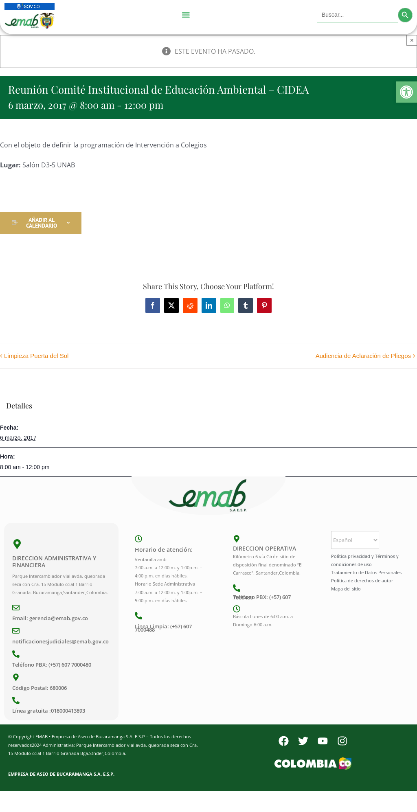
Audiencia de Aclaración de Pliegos (363, 355)
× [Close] (412, 40)
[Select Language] (355, 540)
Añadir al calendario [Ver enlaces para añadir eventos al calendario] (41, 222)
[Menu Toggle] (186, 15)
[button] (406, 92)
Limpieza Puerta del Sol (36, 355)
